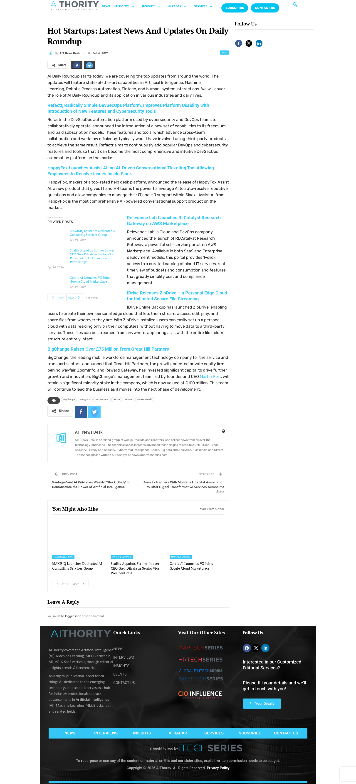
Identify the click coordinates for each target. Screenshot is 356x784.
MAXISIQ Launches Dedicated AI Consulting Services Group (93, 233)
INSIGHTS (154, 6)
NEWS (106, 6)
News (224, 52)
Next (75, 297)
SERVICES (205, 6)
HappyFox (85, 399)
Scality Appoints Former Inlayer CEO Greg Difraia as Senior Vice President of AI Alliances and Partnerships (92, 256)
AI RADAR (179, 6)
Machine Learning (63, 557)
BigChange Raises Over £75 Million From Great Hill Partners (108, 349)
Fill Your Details (262, 703)
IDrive (117, 399)
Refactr (128, 399)
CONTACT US (265, 8)
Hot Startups (102, 399)
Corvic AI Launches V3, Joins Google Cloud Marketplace (90, 279)
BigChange (69, 399)
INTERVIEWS (126, 6)
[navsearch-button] (295, 5)
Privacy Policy (218, 768)
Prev (56, 297)
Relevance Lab (144, 399)
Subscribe (234, 8)
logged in (71, 616)
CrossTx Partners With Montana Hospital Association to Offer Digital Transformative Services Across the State (183, 487)
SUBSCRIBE (250, 733)
